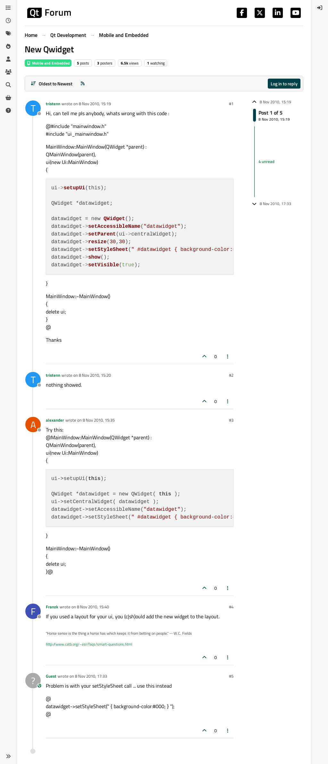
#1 (231, 103)
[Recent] (8, 20)
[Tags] (8, 33)
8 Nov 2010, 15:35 (99, 420)
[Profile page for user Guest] (33, 680)
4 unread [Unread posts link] (266, 161)
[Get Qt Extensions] (8, 97)
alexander (55, 420)
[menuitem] (319, 8)
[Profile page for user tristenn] (33, 108)
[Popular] (8, 46)
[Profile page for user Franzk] (33, 611)
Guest (51, 676)
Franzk (52, 607)
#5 (231, 676)
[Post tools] (228, 356)
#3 (231, 420)
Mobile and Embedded (48, 63)
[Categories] (8, 8)
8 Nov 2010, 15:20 (95, 375)
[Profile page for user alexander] (33, 424)
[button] (8, 756)
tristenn (53, 103)
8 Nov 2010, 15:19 (95, 103)
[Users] (8, 59)
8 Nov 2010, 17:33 (91, 676)
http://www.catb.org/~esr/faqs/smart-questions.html (89, 644)
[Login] (319, 8)
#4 (231, 607)
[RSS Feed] (82, 84)
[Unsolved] (8, 110)
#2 (231, 375)
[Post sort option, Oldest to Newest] (51, 84)
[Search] (8, 85)
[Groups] (8, 72)
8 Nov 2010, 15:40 (93, 607)
